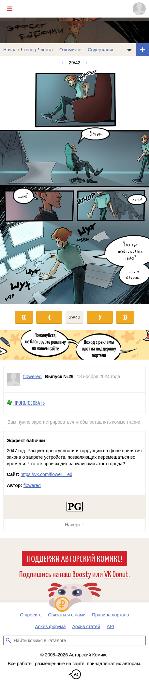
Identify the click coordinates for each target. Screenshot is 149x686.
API (110, 626)
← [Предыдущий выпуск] (63, 62)
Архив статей (86, 626)
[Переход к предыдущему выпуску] (18, 187)
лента (46, 49)
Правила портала (110, 614)
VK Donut (116, 574)
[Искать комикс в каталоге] (8, 640)
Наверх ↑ (74, 524)
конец (30, 49)
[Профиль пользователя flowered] (13, 379)
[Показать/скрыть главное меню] (10, 9)
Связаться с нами (66, 614)
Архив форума (50, 626)
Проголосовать (29, 402)
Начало (11, 49)
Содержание (101, 49)
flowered (32, 485)
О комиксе (70, 49)
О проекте (30, 614)
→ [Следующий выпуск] (85, 62)
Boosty (81, 574)
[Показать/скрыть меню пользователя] (139, 9)
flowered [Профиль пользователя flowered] (32, 376)
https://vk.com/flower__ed (46, 474)
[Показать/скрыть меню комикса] (129, 49)
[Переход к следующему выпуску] (74, 187)
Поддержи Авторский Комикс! (74, 558)
